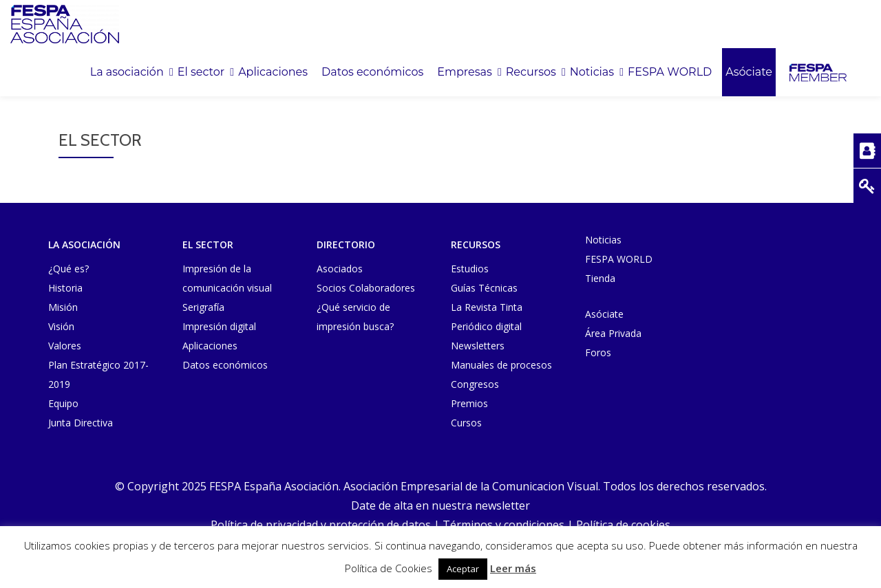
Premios (469, 403)
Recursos (531, 72)
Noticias (592, 72)
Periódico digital (486, 326)
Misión (63, 307)
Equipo (63, 403)
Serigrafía (203, 307)
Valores (64, 345)
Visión (61, 326)
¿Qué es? (68, 268)
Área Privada (613, 333)
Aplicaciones (273, 72)
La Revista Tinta (486, 307)
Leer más (513, 568)
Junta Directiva (80, 422)
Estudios (470, 268)
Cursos (466, 422)
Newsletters (478, 345)
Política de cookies (623, 524)
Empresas (464, 72)
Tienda (600, 278)
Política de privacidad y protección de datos (321, 524)
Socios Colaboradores (366, 287)
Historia (65, 287)
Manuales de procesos (501, 364)
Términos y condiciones (503, 524)
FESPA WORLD (670, 72)
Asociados (340, 268)
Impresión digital (219, 326)
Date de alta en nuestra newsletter (440, 505)
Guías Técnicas (484, 287)
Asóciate (748, 72)
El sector (201, 72)
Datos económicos (372, 72)
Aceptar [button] (463, 569)
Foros (598, 352)
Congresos (475, 384)
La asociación (127, 72)
